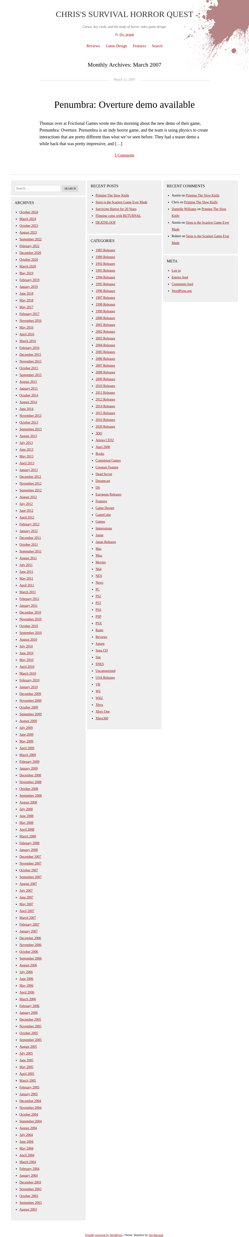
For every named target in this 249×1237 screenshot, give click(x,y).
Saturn (100, 644)
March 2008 (27, 836)
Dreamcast (103, 481)
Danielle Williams (184, 209)
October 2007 (28, 870)
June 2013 (26, 449)
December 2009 (30, 694)
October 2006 (28, 951)
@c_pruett (126, 34)
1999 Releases (105, 311)
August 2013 (28, 436)
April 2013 (26, 463)
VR (98, 684)
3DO (99, 433)
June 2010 (26, 653)
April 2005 (26, 1074)
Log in (176, 270)
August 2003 (28, 1209)
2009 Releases (105, 379)
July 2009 (26, 728)
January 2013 (28, 470)
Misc (99, 555)
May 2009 (26, 741)
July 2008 (26, 809)
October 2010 (28, 626)
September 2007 (30, 877)
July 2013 (26, 443)
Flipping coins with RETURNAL (118, 216)
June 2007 (26, 897)
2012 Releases (105, 399)
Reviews (93, 46)
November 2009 (30, 700)
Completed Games (108, 460)
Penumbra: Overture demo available (124, 104)
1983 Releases (105, 250)
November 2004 (30, 1108)
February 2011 (29, 599)
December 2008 (30, 775)
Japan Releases (106, 542)
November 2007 (30, 863)
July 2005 (26, 1053)
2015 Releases (105, 413)
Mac (99, 549)
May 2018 (26, 300)
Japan (99, 535)
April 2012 (26, 517)
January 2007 (28, 931)
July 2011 (26, 565)
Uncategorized (106, 671)
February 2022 (29, 246)
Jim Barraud (156, 1235)
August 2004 (28, 1128)
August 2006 (28, 965)
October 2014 (28, 395)
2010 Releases (105, 386)
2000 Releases (105, 318)
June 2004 (26, 1141)
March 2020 (27, 266)
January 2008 (28, 850)
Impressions (104, 528)
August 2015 (28, 382)
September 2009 (30, 714)
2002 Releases (105, 331)
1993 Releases (105, 270)
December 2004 (30, 1101)
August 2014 (28, 402)
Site (98, 657)
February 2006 (29, 1006)
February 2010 (29, 680)
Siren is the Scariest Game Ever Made (121, 202)
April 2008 (26, 829)
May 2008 (26, 823)
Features (139, 46)
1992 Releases (105, 264)
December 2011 (30, 538)
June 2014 (26, 409)
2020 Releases (105, 426)
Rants (99, 630)
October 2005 (28, 1033)
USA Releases (105, 677)
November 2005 (30, 1026)
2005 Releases (105, 352)
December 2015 (30, 354)
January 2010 (28, 687)
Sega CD (102, 650)
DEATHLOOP (106, 222)
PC (98, 589)
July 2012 (26, 504)
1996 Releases (105, 291)
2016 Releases (105, 420)
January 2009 (28, 768)
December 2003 (30, 1182)
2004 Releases (105, 345)
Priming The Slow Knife (112, 195)
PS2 (98, 596)
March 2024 (27, 219)
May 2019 (26, 273)
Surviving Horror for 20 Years (116, 209)
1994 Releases (105, 277)
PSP (98, 616)
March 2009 (27, 755)
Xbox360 (102, 718)
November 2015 (30, 361)
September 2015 (30, 375)
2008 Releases (105, 372)
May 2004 (26, 1148)
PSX (99, 623)
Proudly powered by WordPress (103, 1235)
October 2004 (28, 1114)
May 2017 (26, 307)
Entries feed (180, 277)
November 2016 (30, 321)
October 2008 (28, 789)
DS (98, 487)
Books (100, 454)
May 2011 (26, 578)
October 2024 (28, 212)
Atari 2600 (103, 447)
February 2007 (29, 924)
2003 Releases (105, 338)
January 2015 (28, 388)
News (99, 582)
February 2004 (29, 1169)
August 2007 (28, 884)
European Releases (108, 494)
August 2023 (28, 232)
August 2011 (28, 558)
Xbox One (103, 711)
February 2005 (29, 1087)
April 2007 (26, 911)
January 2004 (28, 1175)
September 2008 (30, 795)
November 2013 (30, 416)
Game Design (116, 46)
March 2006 (27, 999)
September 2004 (30, 1121)
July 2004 (26, 1135)
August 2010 (28, 639)
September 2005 (30, 1040)
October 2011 (28, 544)
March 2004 (27, 1162)
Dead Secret (104, 474)
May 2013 (26, 456)
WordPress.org (182, 291)
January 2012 (28, 531)
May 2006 (26, 985)
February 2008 (29, 843)
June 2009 (26, 734)
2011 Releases (105, 392)
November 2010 (30, 619)
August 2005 (28, 1046)
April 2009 (26, 748)
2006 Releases (105, 359)
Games (100, 521)
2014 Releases (105, 406)
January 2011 (28, 605)
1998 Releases (105, 304)
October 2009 (28, 707)
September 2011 (30, 551)
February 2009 (29, 762)
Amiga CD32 (105, 440)
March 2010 (27, 673)
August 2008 (28, 802)
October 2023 (28, 226)
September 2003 (30, 1203)
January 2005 (28, 1094)
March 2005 (27, 1080)
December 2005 (30, 1019)
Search (157, 46)
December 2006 (30, 938)
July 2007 (26, 890)
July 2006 (26, 972)
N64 (98, 569)
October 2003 (28, 1196)
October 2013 (28, 422)
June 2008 (26, 816)
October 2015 (28, 368)
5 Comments (124, 155)
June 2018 (26, 293)
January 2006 (28, 1013)
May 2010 (26, 660)
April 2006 (26, 992)
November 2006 (30, 945)
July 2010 (26, 646)
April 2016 (26, 334)
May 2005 (26, 1067)
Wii (98, 691)
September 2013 (30, 429)
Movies (101, 562)
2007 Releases (105, 365)
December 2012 (30, 477)
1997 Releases (105, 297)
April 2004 (26, 1155)
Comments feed (182, 284)
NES (99, 576)
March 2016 (27, 341)
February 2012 (29, 524)
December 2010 (30, 612)
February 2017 (29, 314)
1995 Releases (105, 284)
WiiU (99, 698)
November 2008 (30, 782)
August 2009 (28, 721)
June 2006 (26, 979)
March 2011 (27, 592)
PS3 (98, 603)
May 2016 (26, 327)
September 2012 (30, 490)
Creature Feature (107, 467)
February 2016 (29, 348)
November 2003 (30, 1189)
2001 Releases (105, 325)
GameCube (103, 515)
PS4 (98, 610)
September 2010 (30, 633)
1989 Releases (105, 257)
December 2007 (30, 857)
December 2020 (30, 253)
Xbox (99, 705)
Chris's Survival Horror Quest (124, 14)
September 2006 (30, 958)
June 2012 (26, 510)
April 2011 (26, 585)
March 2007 (27, 918)
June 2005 (26, 1060)
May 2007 (26, 904)
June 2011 (26, 572)
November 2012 (30, 483)
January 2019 (28, 287)
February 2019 (29, 280)
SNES (100, 664)
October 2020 (28, 259)
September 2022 (30, 239)
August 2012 (28, 497)
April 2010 (26, 667)
